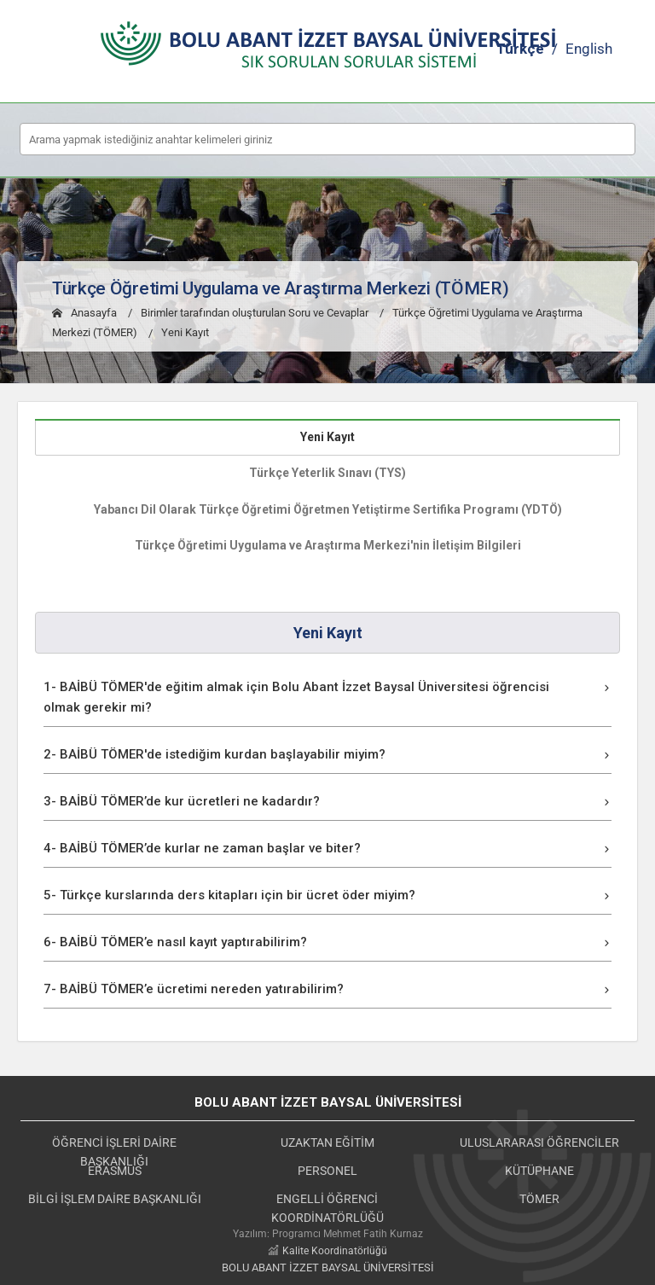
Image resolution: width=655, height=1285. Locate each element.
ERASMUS (115, 1170)
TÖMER (539, 1199)
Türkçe (520, 48)
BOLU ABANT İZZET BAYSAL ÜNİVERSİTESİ (328, 1267)
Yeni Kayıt (185, 333)
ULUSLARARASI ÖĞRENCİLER (539, 1142)
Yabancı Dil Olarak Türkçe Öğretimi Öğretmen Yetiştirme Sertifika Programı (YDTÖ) (328, 509)
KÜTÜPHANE (539, 1170)
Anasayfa (84, 312)
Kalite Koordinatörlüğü (334, 1251)
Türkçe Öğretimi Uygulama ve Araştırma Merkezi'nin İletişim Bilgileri (328, 545)
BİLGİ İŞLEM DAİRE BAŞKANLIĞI (114, 1199)
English (588, 48)
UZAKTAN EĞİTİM (327, 1142)
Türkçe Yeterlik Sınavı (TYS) (327, 473)
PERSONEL (327, 1170)
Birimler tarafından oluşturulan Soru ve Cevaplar (254, 312)
